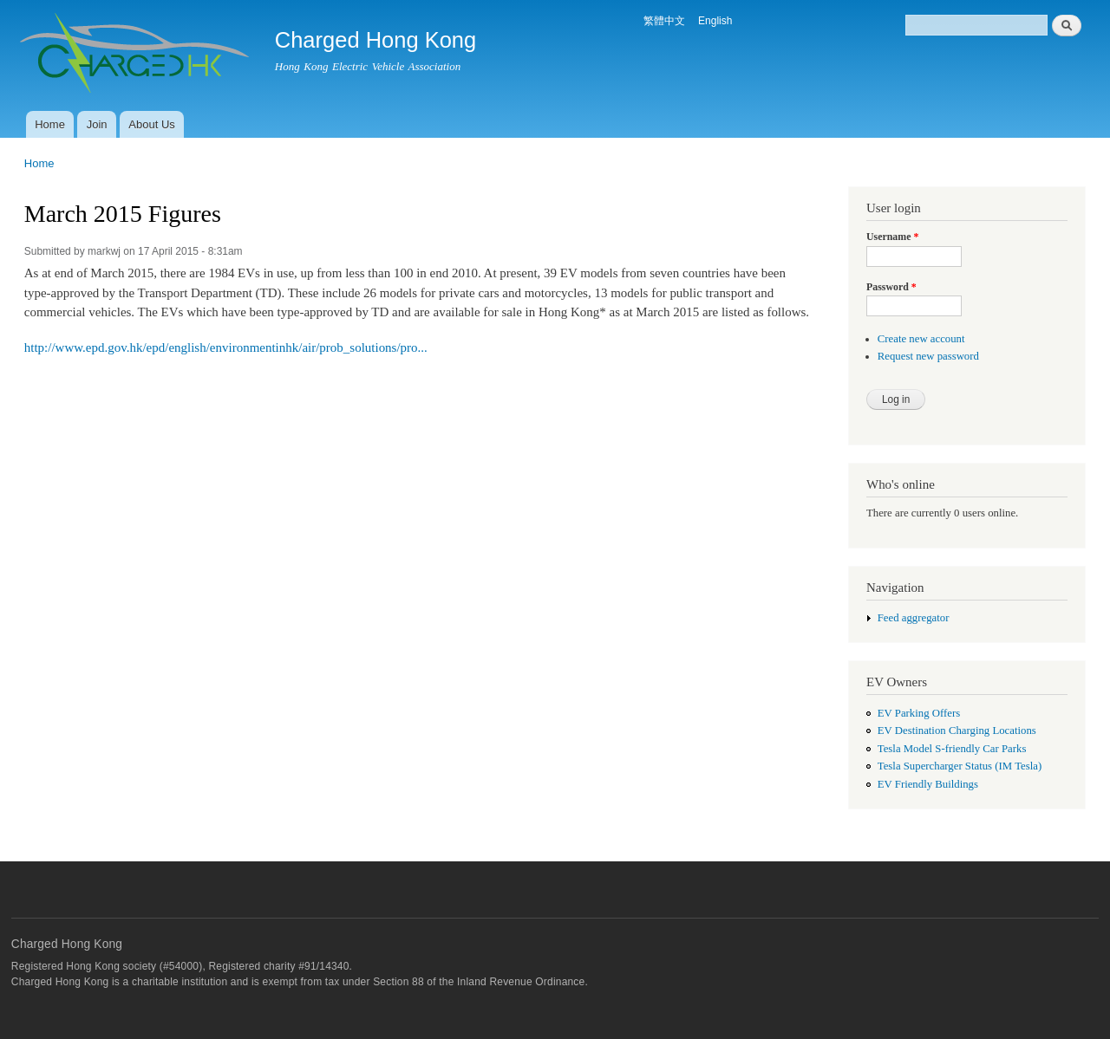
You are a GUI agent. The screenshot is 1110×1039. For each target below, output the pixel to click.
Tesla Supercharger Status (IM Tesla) (959, 766)
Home (50, 124)
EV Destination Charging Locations (957, 730)
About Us (151, 124)
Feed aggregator (914, 618)
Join (97, 124)
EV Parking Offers (919, 713)
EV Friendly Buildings (928, 784)
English (715, 21)
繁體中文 (664, 21)
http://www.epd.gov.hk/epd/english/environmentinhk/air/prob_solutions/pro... (226, 347)
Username (892, 237)
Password (891, 287)
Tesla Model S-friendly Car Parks (952, 749)
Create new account (921, 339)
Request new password (928, 356)
